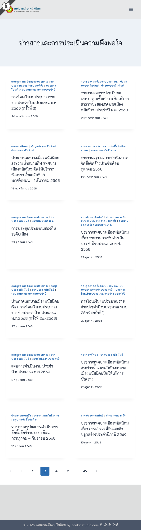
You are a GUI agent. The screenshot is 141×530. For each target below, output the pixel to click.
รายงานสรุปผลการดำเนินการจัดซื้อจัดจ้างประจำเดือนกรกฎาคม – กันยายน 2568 (34, 432)
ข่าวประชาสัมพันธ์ (112, 85)
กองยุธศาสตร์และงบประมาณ (29, 81)
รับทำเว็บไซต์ (109, 525)
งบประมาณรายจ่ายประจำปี (98, 221)
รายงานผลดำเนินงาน (103, 150)
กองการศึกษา (19, 146)
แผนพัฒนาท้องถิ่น (42, 221)
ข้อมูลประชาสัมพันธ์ (43, 146)
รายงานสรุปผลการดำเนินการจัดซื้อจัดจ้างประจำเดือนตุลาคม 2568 (104, 163)
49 (85, 471)
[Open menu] (131, 9)
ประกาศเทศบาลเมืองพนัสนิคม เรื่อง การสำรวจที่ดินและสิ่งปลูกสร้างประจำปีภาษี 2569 (105, 428)
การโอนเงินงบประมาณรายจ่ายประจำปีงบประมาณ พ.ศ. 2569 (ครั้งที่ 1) (104, 307)
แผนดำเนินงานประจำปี (46, 358)
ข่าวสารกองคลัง (91, 146)
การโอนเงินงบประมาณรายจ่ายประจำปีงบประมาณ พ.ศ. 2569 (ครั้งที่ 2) (34, 102)
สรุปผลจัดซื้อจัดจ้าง (25, 419)
